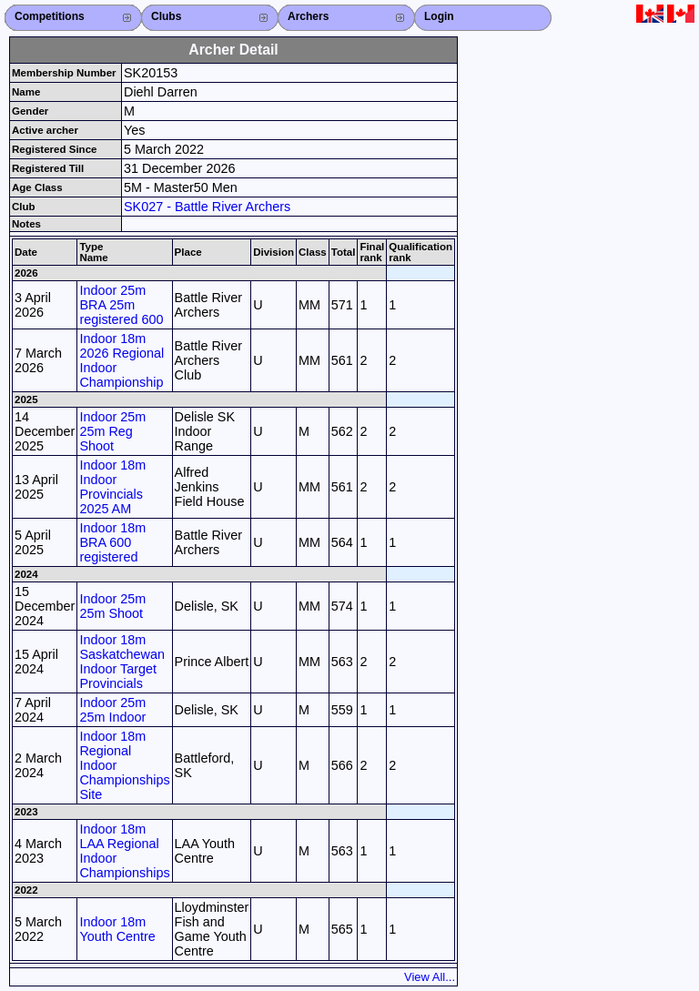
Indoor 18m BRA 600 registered (112, 542)
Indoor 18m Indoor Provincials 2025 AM (112, 487)
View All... (429, 977)
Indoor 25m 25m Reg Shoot (112, 431)
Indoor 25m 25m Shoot (112, 606)
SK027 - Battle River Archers (207, 206)
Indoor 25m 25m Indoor (112, 709)
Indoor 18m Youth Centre (117, 929)
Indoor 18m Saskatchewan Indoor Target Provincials (122, 661)
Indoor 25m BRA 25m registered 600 (121, 305)
